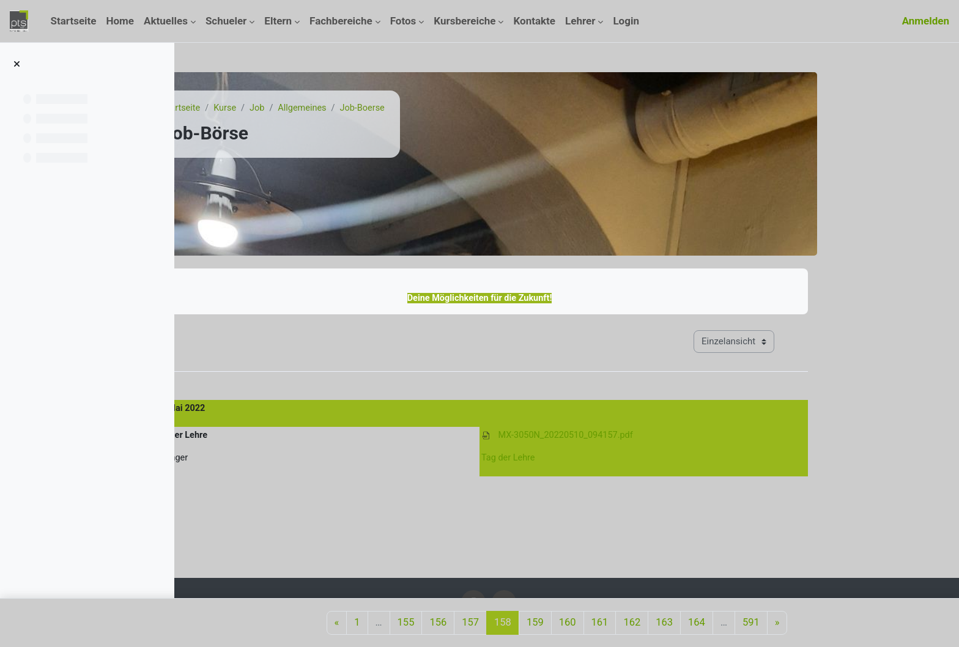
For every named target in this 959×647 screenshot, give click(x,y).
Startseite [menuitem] (73, 21)
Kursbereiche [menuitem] (464, 21)
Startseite (260, 108)
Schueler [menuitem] (226, 21)
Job (337, 108)
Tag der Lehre (587, 460)
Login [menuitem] (626, 21)
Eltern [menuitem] (278, 21)
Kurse (304, 108)
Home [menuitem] (120, 21)
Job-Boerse (446, 108)
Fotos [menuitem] (403, 21)
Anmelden (925, 21)
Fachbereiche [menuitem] (340, 21)
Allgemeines (383, 108)
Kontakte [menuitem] (534, 21)
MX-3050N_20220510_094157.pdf (645, 436)
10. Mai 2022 (258, 409)
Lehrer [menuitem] (580, 21)
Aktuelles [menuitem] (166, 21)
